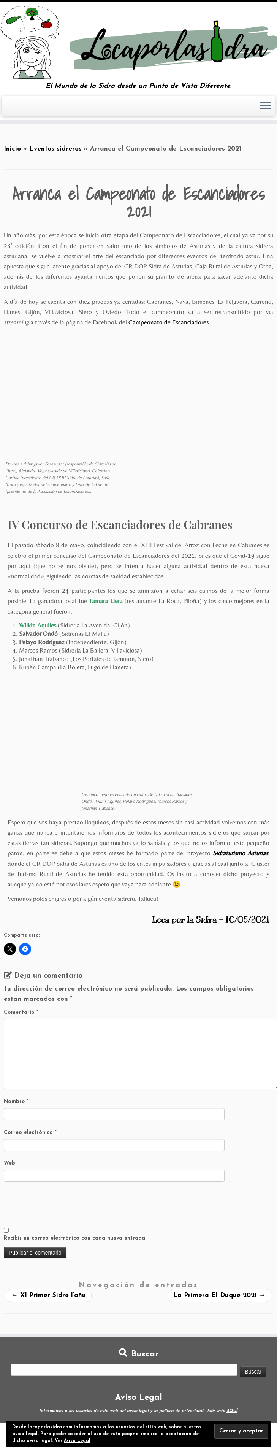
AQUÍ (231, 1411)
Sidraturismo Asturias (240, 853)
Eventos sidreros (55, 149)
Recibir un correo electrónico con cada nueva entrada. (75, 1238)
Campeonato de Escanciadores (168, 322)
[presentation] (61, 1205)
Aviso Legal (77, 1441)
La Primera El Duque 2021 (219, 1295)
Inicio (12, 149)
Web (9, 1163)
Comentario (21, 1012)
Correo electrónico (30, 1132)
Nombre (16, 1102)
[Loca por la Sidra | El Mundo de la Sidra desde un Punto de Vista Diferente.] (138, 42)
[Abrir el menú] (265, 106)
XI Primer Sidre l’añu (48, 1295)
